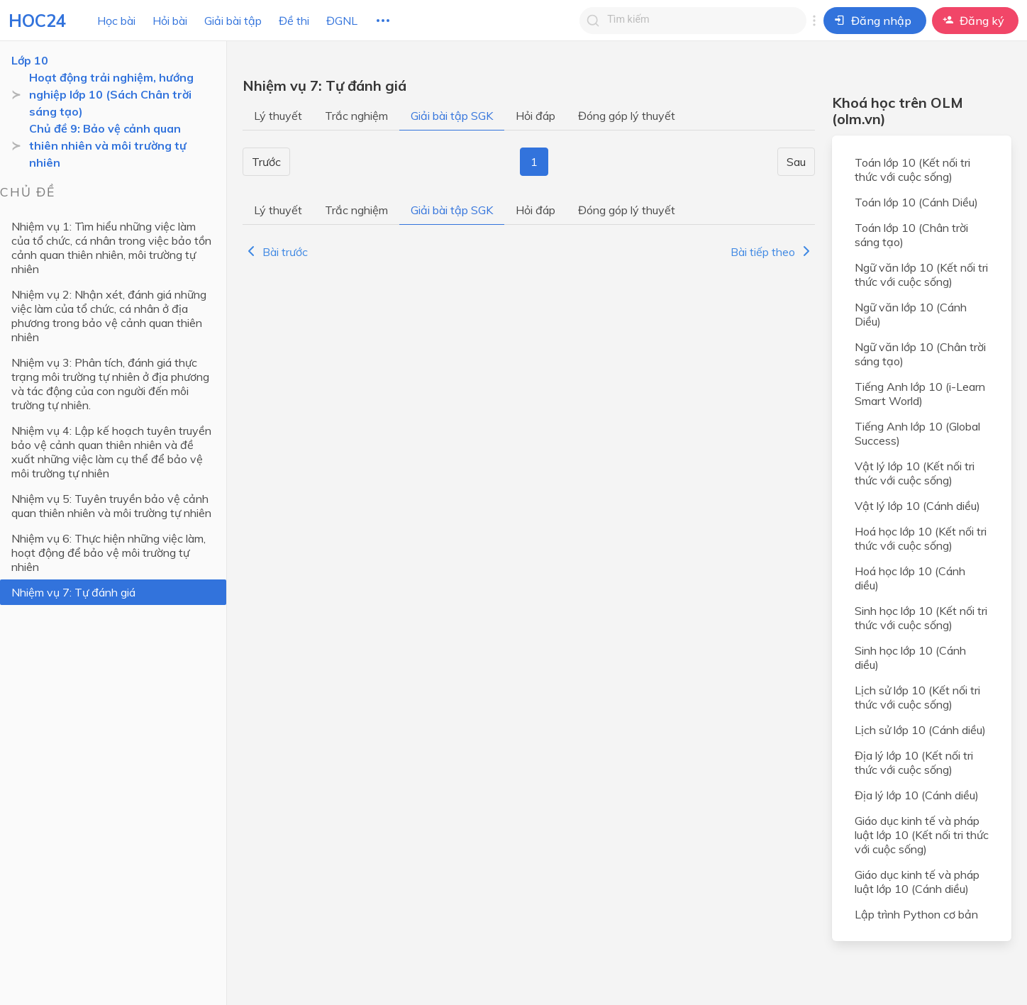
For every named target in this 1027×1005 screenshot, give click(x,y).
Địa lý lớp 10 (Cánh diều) (917, 795)
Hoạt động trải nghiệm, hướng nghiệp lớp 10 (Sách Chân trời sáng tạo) (111, 94)
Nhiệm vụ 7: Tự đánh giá (73, 592)
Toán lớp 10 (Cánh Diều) (916, 202)
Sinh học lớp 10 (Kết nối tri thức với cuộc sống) (921, 618)
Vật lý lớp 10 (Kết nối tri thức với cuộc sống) (915, 473)
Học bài (116, 20)
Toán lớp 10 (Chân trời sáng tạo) (911, 235)
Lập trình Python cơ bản (916, 914)
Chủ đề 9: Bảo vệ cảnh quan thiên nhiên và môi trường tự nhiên (108, 145)
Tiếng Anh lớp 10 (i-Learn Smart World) (920, 393)
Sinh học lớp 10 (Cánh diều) (910, 657)
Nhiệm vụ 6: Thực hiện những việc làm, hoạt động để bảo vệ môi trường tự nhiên (108, 552)
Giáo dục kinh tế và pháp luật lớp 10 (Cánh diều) (917, 881)
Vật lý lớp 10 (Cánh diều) (917, 506)
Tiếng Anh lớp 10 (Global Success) (917, 433)
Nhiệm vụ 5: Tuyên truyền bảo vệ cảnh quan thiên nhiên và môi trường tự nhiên (111, 506)
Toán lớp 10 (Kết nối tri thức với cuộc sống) (912, 169)
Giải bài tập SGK (452, 116)
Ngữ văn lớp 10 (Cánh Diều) (911, 314)
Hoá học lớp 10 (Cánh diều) (910, 578)
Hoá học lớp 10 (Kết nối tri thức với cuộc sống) (921, 538)
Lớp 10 (29, 60)
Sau (796, 162)
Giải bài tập (233, 20)
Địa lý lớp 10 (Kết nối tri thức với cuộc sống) (914, 762)
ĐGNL (341, 20)
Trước (266, 162)
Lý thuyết (278, 116)
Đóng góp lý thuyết (626, 116)
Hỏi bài (169, 20)
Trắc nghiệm (356, 116)
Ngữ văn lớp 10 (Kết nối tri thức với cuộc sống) (921, 274)
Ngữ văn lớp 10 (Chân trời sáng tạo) (920, 354)
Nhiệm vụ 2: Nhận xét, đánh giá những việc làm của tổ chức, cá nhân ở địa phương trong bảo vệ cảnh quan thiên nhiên (108, 315)
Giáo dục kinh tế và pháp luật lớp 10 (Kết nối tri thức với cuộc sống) (922, 835)
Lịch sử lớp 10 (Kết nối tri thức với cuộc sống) (917, 697)
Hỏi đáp (535, 116)
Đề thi (294, 20)
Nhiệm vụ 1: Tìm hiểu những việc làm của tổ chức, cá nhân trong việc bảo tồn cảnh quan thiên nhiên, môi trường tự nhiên (111, 247)
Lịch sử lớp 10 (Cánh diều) (920, 730)
